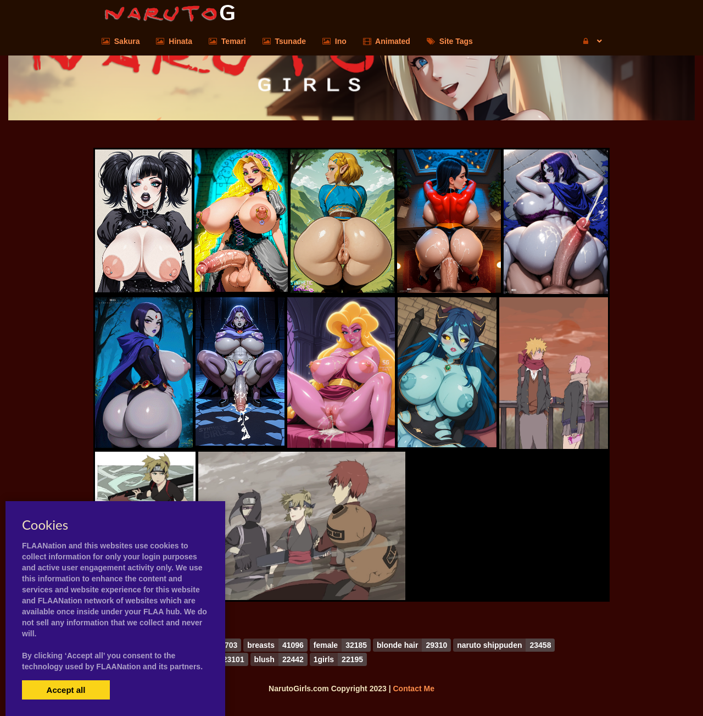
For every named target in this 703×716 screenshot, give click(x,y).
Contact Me (413, 688)
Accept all (66, 690)
